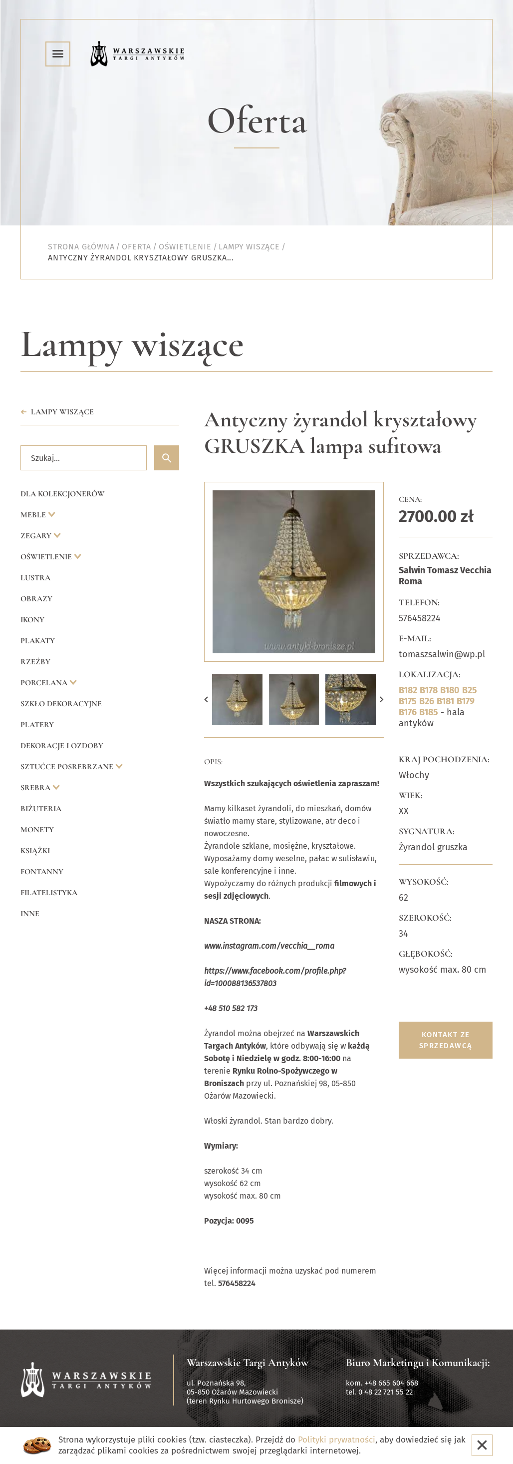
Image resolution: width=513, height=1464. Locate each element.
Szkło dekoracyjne (61, 704)
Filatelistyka (48, 893)
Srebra (36, 788)
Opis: (213, 762)
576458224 (420, 618)
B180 (450, 690)
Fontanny (41, 872)
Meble (34, 515)
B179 (466, 701)
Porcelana (44, 683)
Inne (29, 914)
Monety (37, 830)
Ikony (32, 620)
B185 (428, 712)
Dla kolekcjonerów (62, 494)
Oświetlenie (47, 557)
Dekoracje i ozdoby (61, 746)
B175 (408, 701)
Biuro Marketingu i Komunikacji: (418, 1362)
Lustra (35, 578)
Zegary (36, 536)
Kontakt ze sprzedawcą (446, 1040)
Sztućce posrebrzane (67, 767)
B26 (426, 701)
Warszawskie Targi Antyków (247, 1362)
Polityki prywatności (336, 1440)
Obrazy (36, 599)
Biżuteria (40, 809)
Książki (35, 851)
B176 (408, 712)
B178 (429, 690)
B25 (469, 690)
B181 (445, 701)
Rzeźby (35, 662)
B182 (408, 690)
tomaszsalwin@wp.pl (442, 654)
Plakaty (37, 641)
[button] (206, 699)
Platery (37, 725)
